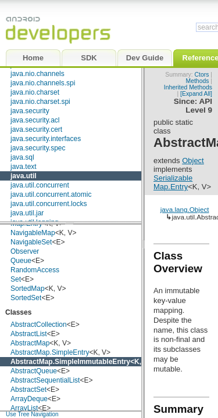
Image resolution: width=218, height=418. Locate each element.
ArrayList (24, 408)
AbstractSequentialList (45, 380)
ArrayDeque (29, 399)
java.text (23, 167)
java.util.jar (27, 213)
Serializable (172, 178)
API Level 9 (198, 105)
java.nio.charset (34, 92)
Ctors (202, 74)
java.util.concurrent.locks (48, 204)
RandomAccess (34, 270)
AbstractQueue (33, 371)
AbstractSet (28, 389)
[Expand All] (196, 94)
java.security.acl (34, 120)
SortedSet (25, 298)
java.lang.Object (184, 209)
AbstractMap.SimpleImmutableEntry (70, 362)
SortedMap (27, 288)
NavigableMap (32, 233)
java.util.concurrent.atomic (50, 194)
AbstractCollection (38, 324)
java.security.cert (36, 129)
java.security (29, 111)
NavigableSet (31, 242)
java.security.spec (37, 148)
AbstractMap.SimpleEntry (49, 352)
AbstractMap (29, 343)
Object (193, 160)
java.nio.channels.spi (42, 83)
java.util (23, 176)
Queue (20, 261)
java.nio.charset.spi (40, 102)
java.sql (22, 157)
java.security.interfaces (45, 139)
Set (15, 279)
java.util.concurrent (39, 185)
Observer (24, 251)
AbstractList (28, 334)
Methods (197, 81)
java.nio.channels (37, 74)
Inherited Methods (188, 87)
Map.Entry (170, 186)
